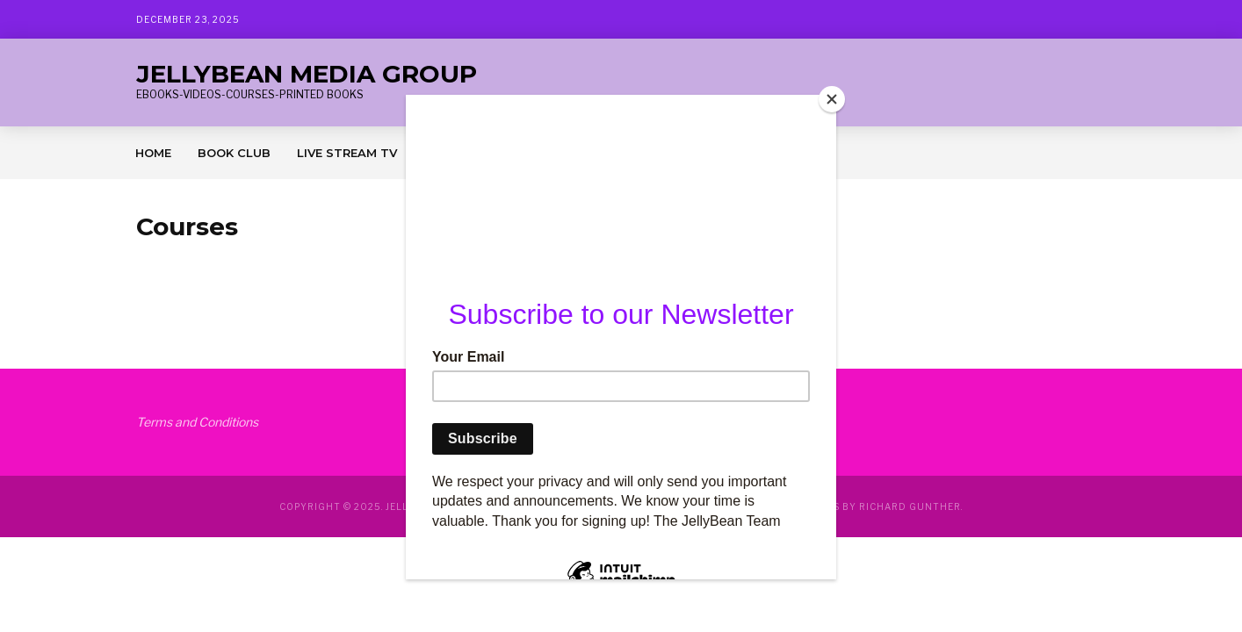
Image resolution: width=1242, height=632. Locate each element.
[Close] (832, 99)
